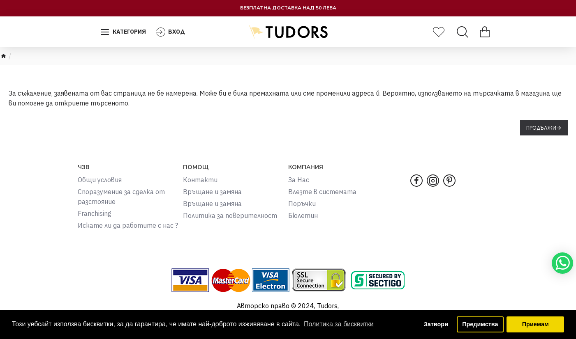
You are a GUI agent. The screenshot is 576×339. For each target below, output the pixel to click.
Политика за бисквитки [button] (339, 324)
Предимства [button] (480, 324)
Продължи (541, 127)
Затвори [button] (436, 324)
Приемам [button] (535, 324)
